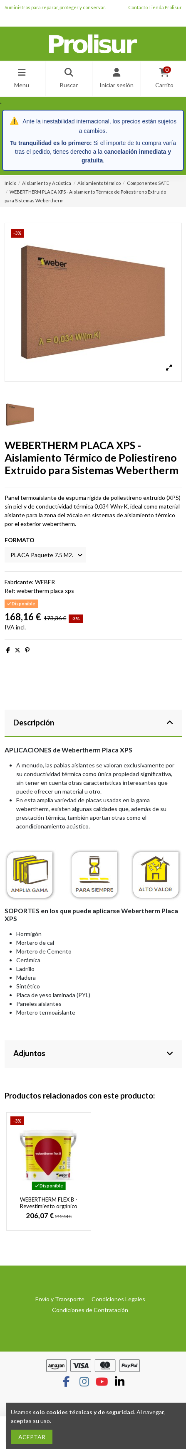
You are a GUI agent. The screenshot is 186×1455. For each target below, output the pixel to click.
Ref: (10, 590)
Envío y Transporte (59, 1299)
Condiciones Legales (118, 1299)
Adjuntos (93, 1053)
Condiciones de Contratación (90, 1309)
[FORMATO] (45, 555)
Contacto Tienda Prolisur (155, 7)
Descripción (93, 722)
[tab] (93, 723)
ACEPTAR (31, 1436)
